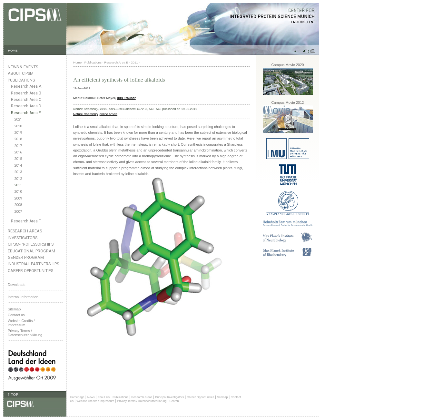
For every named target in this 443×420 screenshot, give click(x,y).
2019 (18, 133)
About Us (103, 397)
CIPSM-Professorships (31, 244)
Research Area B (26, 93)
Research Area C (26, 99)
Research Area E (26, 113)
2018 (18, 139)
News (91, 397)
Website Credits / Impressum (95, 401)
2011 (18, 185)
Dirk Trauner (126, 98)
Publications (21, 80)
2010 (18, 192)
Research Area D (26, 106)
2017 (18, 146)
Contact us (16, 315)
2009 (18, 198)
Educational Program (31, 251)
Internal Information (23, 297)
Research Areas (25, 231)
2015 (18, 159)
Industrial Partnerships (33, 263)
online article (108, 114)
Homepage (77, 397)
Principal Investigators (169, 397)
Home (77, 62)
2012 (18, 179)
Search (174, 401)
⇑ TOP (12, 394)
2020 (18, 126)
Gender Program (26, 257)
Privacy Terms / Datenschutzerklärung (25, 333)
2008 (18, 205)
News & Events (23, 66)
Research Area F (26, 221)
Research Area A (26, 86)
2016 (18, 152)
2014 (18, 165)
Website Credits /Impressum (21, 323)
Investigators (22, 237)
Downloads (16, 285)
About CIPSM (21, 73)
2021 (18, 119)
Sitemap (14, 309)
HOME (13, 50)
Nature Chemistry (85, 114)
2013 (18, 172)
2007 (18, 212)
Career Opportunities (30, 270)
